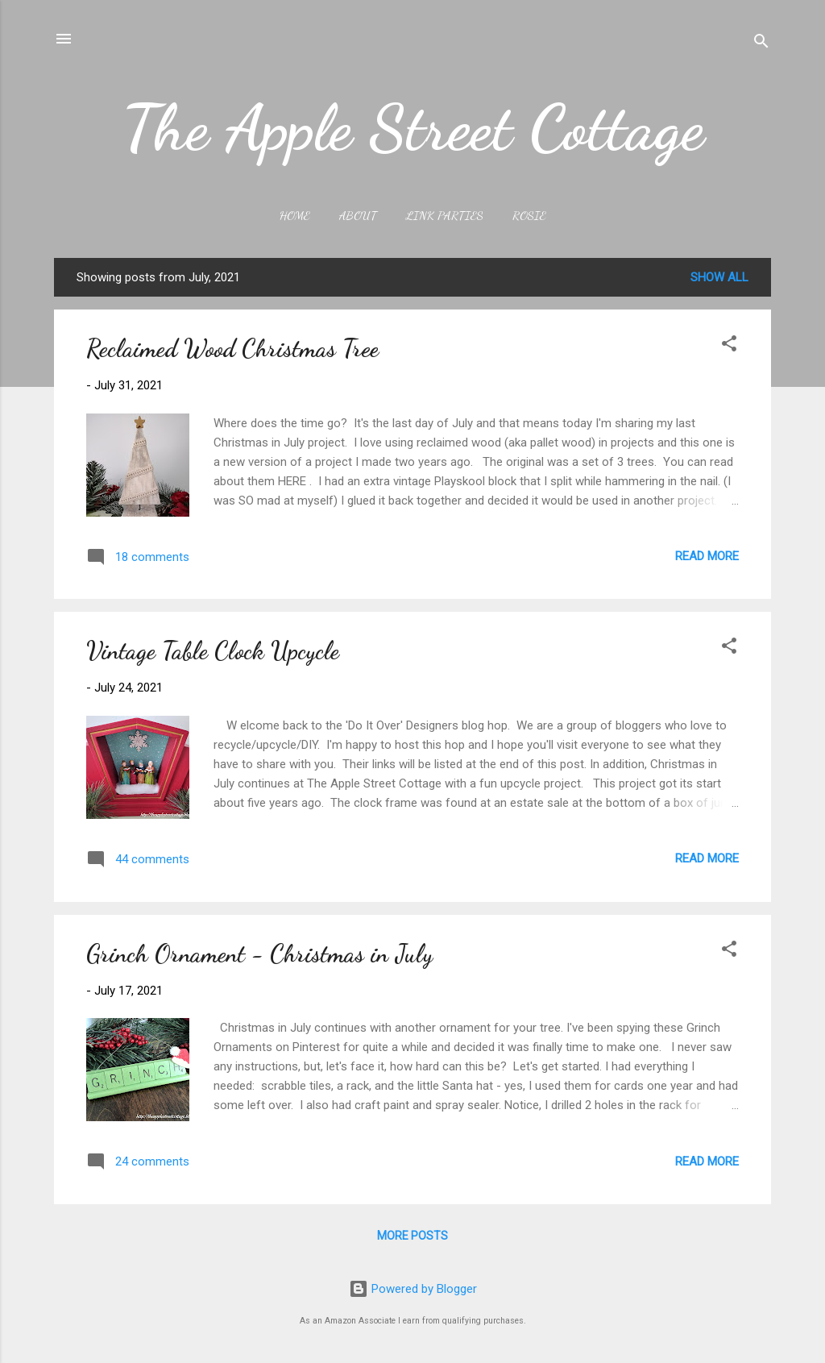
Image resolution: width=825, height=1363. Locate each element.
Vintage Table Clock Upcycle (212, 650)
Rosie (529, 215)
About (358, 215)
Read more (707, 556)
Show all (719, 277)
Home (295, 215)
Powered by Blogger (413, 1289)
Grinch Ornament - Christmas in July (259, 953)
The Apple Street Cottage (413, 127)
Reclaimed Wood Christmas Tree (232, 348)
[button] (729, 346)
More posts (412, 1235)
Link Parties (444, 215)
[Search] (761, 44)
